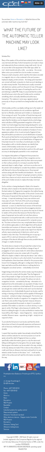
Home (12, 19)
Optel (12, 4)
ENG (29, 2)
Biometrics (20, 19)
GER (25, 2)
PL (22, 2)
